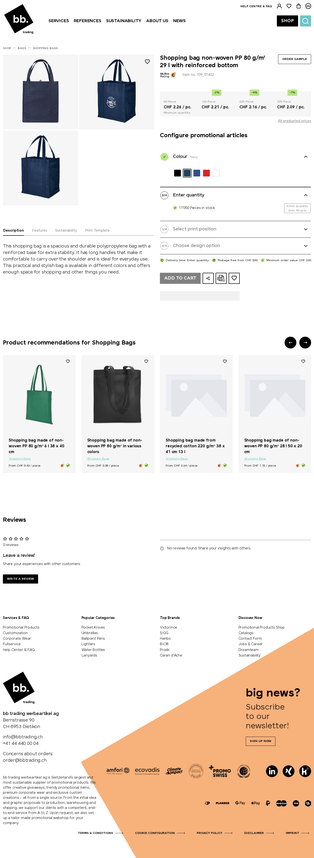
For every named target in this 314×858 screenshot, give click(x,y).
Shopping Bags (20, 459)
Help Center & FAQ (19, 650)
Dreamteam (249, 650)
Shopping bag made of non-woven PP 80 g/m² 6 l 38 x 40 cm (36, 446)
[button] (290, 342)
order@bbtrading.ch (25, 760)
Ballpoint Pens (93, 639)
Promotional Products (21, 628)
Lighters (89, 644)
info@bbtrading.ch (23, 737)
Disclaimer (254, 833)
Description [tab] (13, 231)
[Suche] (305, 20)
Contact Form (250, 639)
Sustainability (249, 655)
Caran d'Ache (171, 655)
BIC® (164, 644)
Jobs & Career (251, 644)
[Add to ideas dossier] (234, 278)
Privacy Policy (209, 833)
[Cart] (298, 6)
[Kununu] (305, 771)
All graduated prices (294, 121)
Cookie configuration (155, 833)
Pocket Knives (93, 628)
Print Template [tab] (97, 231)
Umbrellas (90, 633)
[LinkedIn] (272, 771)
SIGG (164, 633)
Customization (15, 633)
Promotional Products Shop (262, 628)
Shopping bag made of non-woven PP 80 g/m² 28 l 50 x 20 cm (273, 446)
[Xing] (288, 771)
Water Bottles (93, 650)
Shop (287, 21)
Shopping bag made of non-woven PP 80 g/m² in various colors (114, 446)
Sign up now (260, 741)
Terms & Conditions (95, 833)
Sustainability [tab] (66, 231)
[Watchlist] (289, 6)
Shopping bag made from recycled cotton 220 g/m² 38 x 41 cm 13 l (195, 446)
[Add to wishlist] (147, 62)
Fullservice (12, 644)
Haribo (165, 639)
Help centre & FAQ (256, 6)
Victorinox (168, 628)
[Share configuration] (208, 278)
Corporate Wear (17, 639)
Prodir (165, 650)
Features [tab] (39, 231)
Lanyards (89, 655)
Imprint (292, 833)
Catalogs (246, 633)
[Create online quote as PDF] (221, 278)
